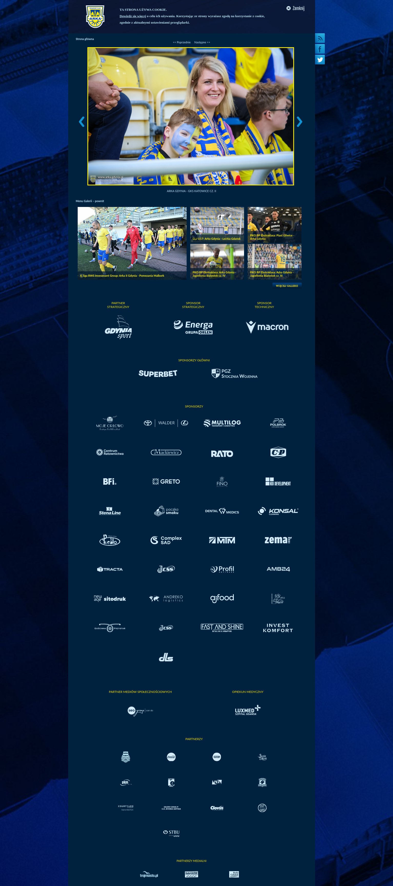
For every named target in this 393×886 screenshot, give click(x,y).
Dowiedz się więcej (133, 16)
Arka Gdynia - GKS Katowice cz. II (191, 191)
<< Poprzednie (182, 42)
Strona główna (85, 39)
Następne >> (202, 42)
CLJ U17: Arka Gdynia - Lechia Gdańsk (217, 238)
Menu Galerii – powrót (90, 201)
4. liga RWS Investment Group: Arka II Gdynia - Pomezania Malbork (122, 275)
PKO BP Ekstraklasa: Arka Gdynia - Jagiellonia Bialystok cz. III (272, 274)
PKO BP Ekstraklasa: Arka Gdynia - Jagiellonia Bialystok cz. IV (214, 274)
